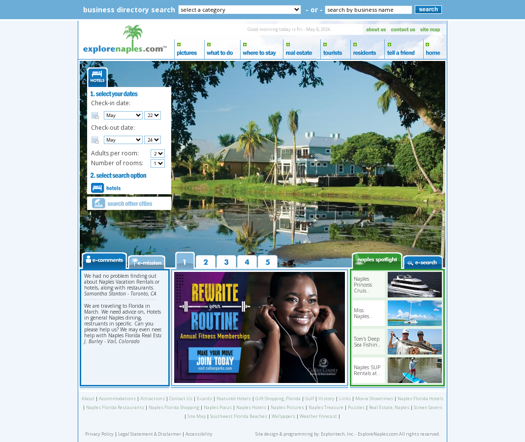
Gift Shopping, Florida (278, 398)
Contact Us (180, 398)
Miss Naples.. (363, 313)
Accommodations (117, 398)
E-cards (204, 398)
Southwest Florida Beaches (238, 416)
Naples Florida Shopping (174, 407)
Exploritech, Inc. (337, 434)
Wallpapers (283, 416)
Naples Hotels (251, 407)
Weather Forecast (318, 416)
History (326, 398)
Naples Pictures (287, 407)
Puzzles (356, 407)
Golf (309, 398)
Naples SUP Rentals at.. (367, 370)
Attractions (152, 398)
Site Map (196, 416)
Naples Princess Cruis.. (363, 284)
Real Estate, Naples (389, 407)
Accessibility (199, 434)
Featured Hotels (233, 398)
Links (345, 398)
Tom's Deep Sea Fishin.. (367, 341)
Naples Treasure (326, 407)
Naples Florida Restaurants (115, 407)
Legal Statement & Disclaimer (149, 434)
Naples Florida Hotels (420, 398)
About (88, 398)
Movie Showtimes (374, 398)
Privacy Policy (99, 434)
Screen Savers (428, 407)
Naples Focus (218, 407)
